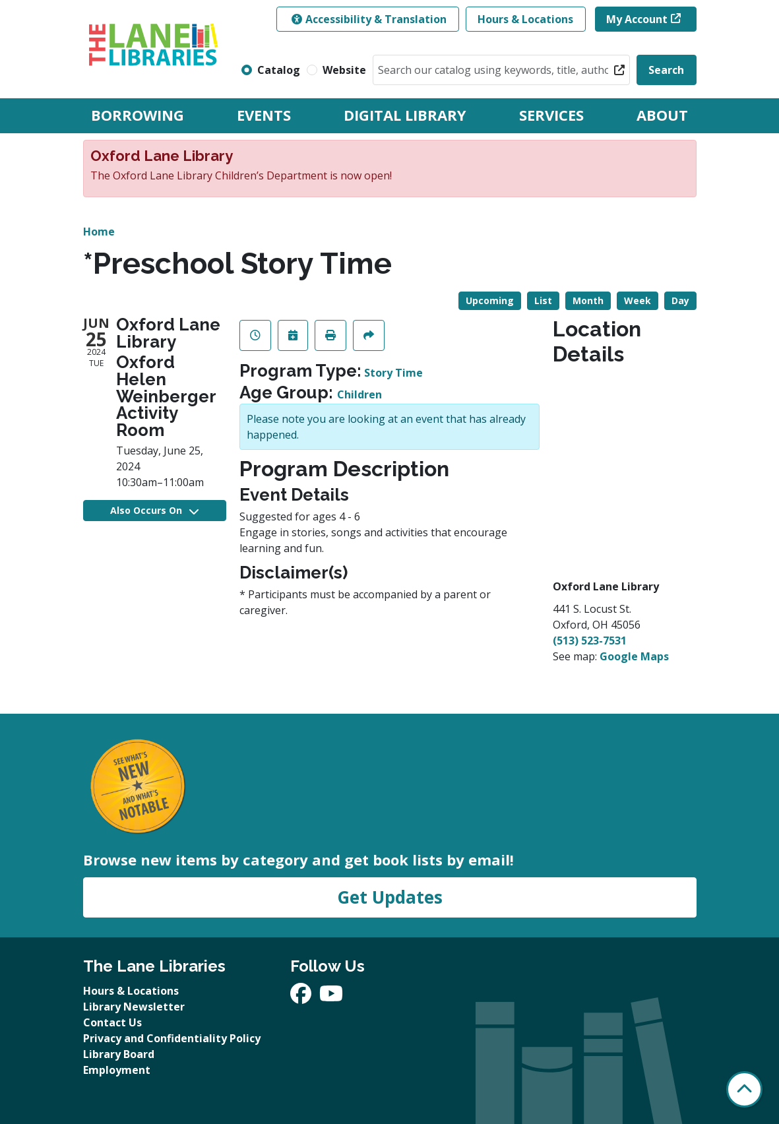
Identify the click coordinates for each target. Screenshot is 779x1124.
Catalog (278, 70)
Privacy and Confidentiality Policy (172, 1038)
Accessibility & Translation (369, 19)
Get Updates (390, 897)
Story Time (393, 372)
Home (99, 231)
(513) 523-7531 (590, 640)
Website (344, 70)
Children (359, 394)
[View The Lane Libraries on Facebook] (302, 997)
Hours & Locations (525, 19)
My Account (637, 19)
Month (588, 300)
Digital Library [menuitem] (405, 115)
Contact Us (112, 1022)
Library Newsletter (134, 1006)
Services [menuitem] (551, 115)
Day (680, 300)
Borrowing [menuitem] (137, 115)
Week (637, 300)
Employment (116, 1070)
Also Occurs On (154, 510)
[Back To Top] (744, 1089)
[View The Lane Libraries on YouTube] (331, 997)
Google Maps (634, 656)
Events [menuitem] (264, 115)
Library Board (118, 1054)
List (543, 300)
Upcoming (490, 300)
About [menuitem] (662, 115)
